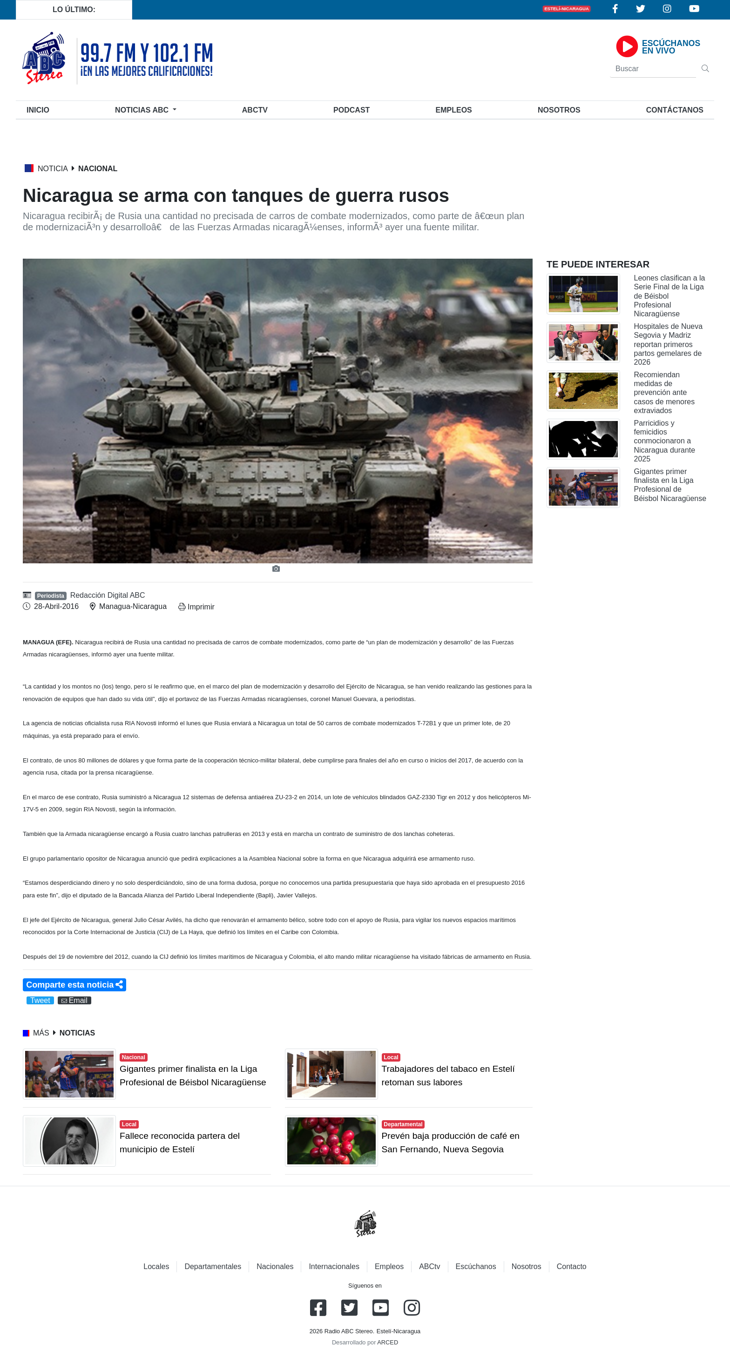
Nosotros (559, 110)
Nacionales (275, 1266)
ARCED (387, 1342)
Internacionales (334, 1266)
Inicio (40, 109)
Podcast (351, 110)
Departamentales (212, 1266)
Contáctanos (674, 110)
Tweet (40, 1000)
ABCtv (255, 110)
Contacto (572, 1266)
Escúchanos (476, 1266)
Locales (156, 1266)
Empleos (389, 1266)
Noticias (142, 110)
